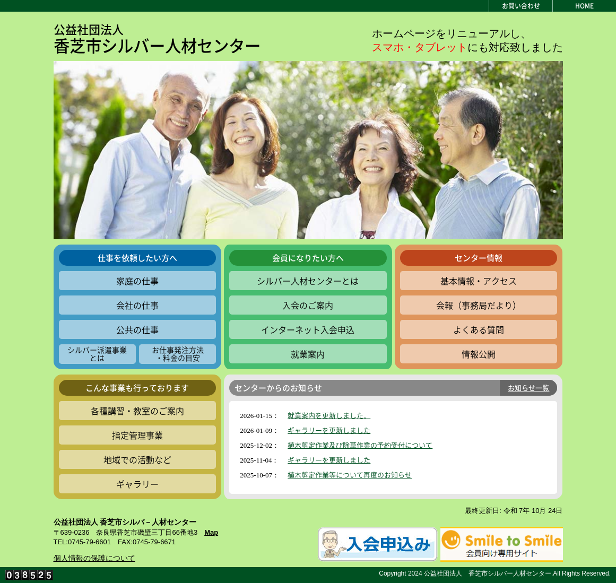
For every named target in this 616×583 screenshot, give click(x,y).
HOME (584, 6)
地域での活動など (137, 459)
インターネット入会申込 (307, 329)
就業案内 (308, 353)
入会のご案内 (307, 305)
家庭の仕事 (137, 280)
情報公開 (479, 353)
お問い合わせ (521, 6)
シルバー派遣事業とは (97, 353)
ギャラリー (137, 483)
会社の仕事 (137, 305)
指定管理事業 (137, 435)
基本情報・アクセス (478, 280)
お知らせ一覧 (528, 387)
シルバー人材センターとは (308, 280)
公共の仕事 (137, 329)
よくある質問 (478, 329)
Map (211, 532)
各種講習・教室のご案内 (137, 410)
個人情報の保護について (94, 558)
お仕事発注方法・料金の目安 (178, 353)
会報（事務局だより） (478, 305)
